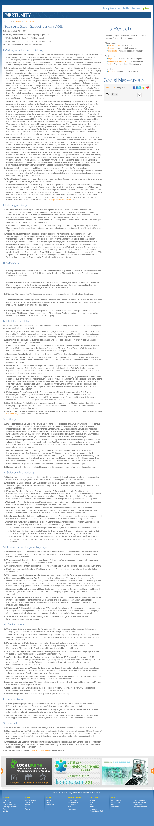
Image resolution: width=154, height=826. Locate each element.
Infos (25, 22)
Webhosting (7, 802)
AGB (110, 64)
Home (105, 8)
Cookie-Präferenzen (140, 807)
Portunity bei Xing (143, 87)
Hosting (6, 797)
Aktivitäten (93, 800)
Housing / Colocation (10, 807)
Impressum (136, 8)
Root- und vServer (9, 804)
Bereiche (126, 8)
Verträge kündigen (139, 802)
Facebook (93, 809)
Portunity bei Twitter (139, 87)
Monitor (5, 811)
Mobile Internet (73, 802)
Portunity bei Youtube (147, 87)
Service (48, 802)
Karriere (111, 48)
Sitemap (111, 72)
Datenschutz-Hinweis (40, 750)
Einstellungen (139, 95)
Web (69, 807)
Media (48, 797)
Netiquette (112, 51)
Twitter (92, 807)
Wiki (4, 809)
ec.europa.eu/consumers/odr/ (59, 200)
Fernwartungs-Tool (96, 811)
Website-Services (74, 797)
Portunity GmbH (18, 15)
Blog (91, 802)
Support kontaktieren (140, 800)
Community (94, 797)
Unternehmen (115, 8)
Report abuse (137, 804)
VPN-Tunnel (29, 802)
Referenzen (72, 809)
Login (147, 8)
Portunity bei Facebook (135, 87)
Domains (6, 800)
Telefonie (28, 804)
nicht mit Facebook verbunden (107, 94)
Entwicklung (72, 804)
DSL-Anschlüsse (30, 800)
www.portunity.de (13, 414)
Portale (48, 800)
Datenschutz (115, 802)
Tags (91, 804)
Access (27, 797)
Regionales (50, 804)
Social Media (72, 800)
